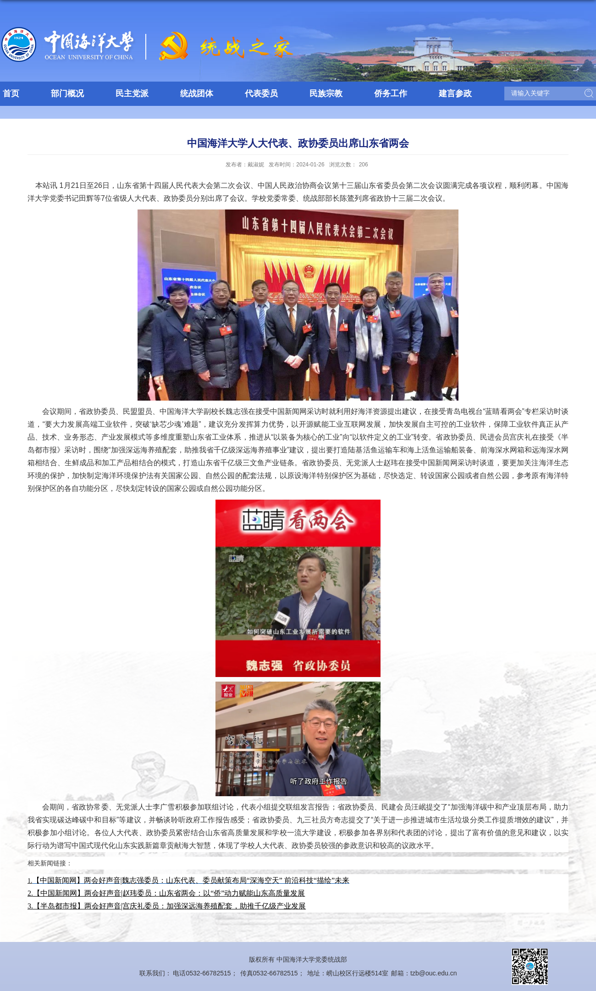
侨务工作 (390, 93)
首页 (11, 93)
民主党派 (132, 93)
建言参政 (455, 93)
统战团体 (196, 93)
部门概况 (67, 93)
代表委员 (261, 93)
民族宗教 (325, 93)
